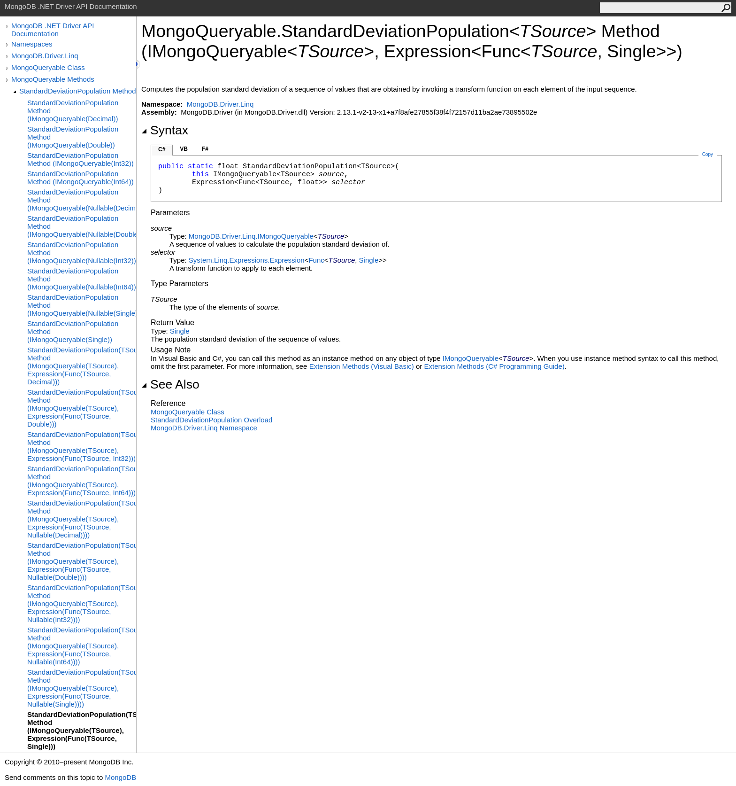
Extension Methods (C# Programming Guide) (494, 366)
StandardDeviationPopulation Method (77, 91)
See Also (170, 384)
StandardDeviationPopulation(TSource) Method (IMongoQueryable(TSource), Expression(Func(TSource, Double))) (81, 408)
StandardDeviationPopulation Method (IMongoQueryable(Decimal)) (72, 111)
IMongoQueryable (470, 358)
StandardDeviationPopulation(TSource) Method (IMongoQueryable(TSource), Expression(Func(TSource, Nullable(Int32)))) (81, 603)
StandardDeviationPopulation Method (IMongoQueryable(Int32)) (80, 159)
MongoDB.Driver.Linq (44, 56)
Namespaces (32, 44)
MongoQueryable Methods (52, 79)
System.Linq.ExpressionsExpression (247, 260)
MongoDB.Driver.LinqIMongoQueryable (251, 236)
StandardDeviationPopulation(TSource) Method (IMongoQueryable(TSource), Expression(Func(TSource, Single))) (81, 730)
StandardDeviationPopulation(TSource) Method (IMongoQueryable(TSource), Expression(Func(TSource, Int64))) (81, 481)
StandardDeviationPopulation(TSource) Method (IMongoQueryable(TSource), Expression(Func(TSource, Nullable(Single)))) (81, 688)
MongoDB (120, 777)
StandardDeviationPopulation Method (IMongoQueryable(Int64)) (80, 178)
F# (205, 149)
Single (369, 260)
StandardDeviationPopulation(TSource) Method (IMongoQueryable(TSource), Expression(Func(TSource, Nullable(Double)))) (81, 561)
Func (316, 260)
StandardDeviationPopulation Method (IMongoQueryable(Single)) (72, 331)
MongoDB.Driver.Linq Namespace (204, 428)
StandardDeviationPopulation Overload (211, 420)
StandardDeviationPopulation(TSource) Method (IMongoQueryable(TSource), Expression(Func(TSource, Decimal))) (81, 366)
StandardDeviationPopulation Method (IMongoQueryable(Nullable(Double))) (81, 226)
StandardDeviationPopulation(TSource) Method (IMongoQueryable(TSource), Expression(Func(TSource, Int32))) (81, 446)
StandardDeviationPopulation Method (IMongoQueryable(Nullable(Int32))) (81, 253)
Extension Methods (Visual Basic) (361, 366)
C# (161, 149)
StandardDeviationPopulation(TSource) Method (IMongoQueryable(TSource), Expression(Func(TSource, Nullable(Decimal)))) (81, 519)
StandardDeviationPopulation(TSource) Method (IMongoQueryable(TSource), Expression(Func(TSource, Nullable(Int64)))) (81, 646)
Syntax (164, 130)
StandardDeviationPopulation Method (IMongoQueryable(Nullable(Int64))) (81, 279)
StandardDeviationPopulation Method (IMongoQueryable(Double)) (72, 137)
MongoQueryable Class (48, 67)
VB (184, 149)
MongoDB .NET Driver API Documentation (52, 30)
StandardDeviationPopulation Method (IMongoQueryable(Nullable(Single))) (81, 305)
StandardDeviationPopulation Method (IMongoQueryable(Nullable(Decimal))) (81, 200)
